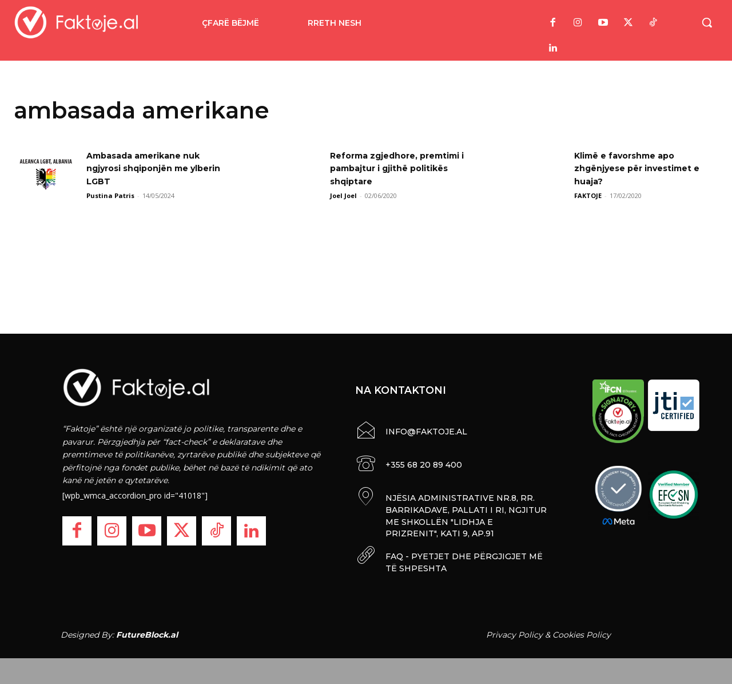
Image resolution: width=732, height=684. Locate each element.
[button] (706, 22)
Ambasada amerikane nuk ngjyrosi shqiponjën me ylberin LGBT (150, 168)
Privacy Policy (514, 631)
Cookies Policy (581, 631)
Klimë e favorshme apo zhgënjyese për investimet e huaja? (645, 168)
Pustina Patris (110, 195)
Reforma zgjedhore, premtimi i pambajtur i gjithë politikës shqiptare (401, 168)
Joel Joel (343, 195)
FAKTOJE (588, 195)
